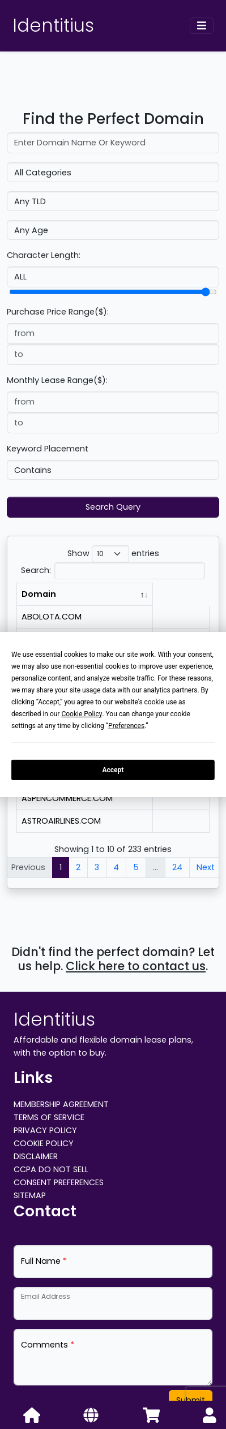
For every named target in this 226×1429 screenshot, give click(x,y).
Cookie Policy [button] (81, 714)
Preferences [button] (126, 726)
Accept (113, 769)
